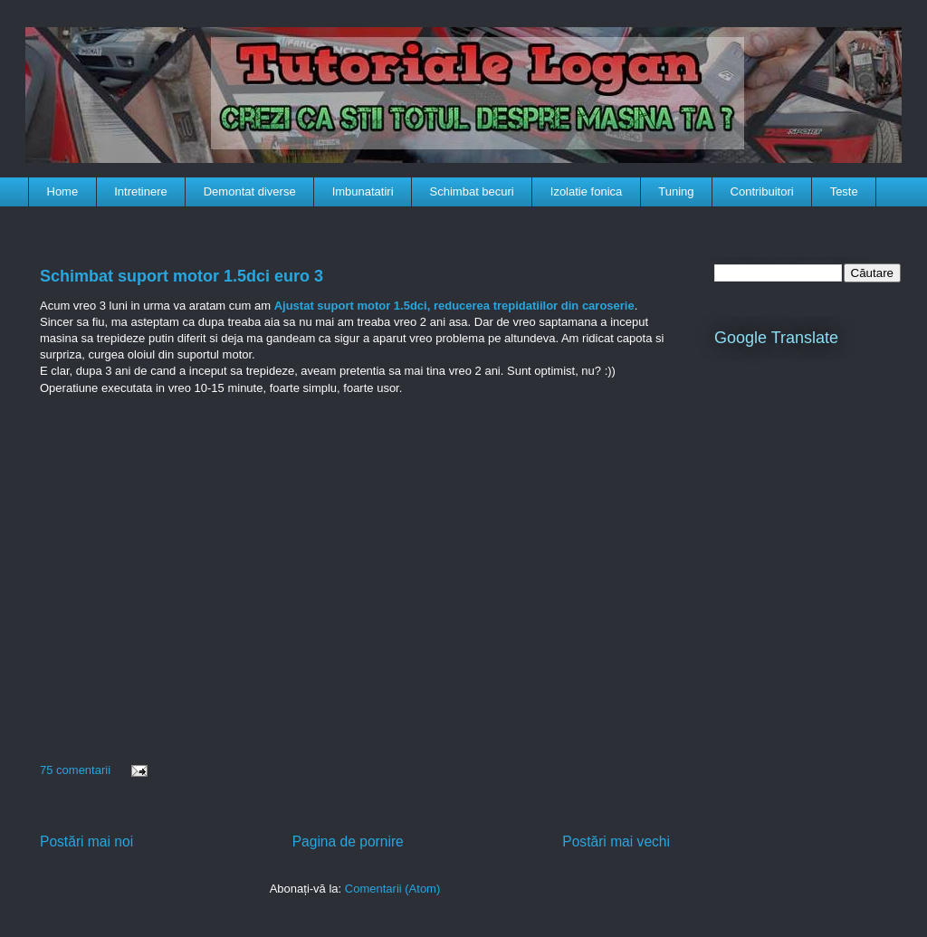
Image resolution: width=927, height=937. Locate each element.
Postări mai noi (86, 841)
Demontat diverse (250, 191)
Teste (844, 191)
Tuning (675, 191)
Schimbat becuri (472, 191)
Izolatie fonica (586, 191)
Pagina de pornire (348, 841)
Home (63, 191)
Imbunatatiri (363, 191)
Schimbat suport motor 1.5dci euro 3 (181, 276)
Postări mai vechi (616, 841)
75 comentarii (75, 770)
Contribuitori (762, 191)
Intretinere (140, 191)
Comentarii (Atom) (392, 888)
